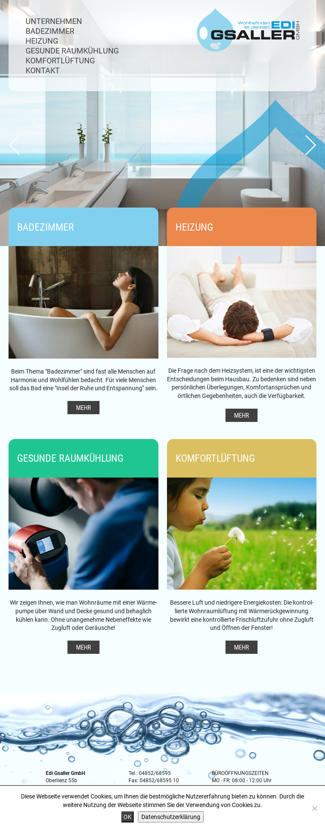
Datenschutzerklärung (170, 817)
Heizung (42, 41)
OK (127, 817)
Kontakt (43, 70)
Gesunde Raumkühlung (72, 50)
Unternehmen (54, 21)
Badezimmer (50, 31)
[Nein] (314, 808)
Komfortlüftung (60, 60)
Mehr (83, 407)
